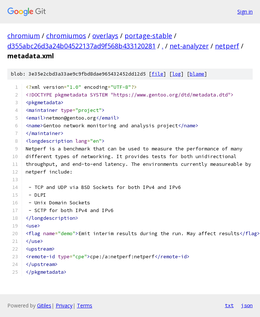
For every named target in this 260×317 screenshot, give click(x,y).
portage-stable (148, 35)
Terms (84, 305)
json (247, 305)
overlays (105, 35)
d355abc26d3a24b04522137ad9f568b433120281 (81, 45)
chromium (23, 35)
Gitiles (44, 305)
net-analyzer (189, 45)
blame (197, 74)
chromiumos (66, 35)
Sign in (245, 11)
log (176, 74)
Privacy (64, 305)
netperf (227, 45)
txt (229, 305)
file (157, 74)
